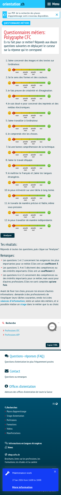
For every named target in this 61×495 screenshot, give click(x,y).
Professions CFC (12, 330)
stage (23, 304)
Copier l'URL (52, 345)
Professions (12, 420)
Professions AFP (12, 334)
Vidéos (9, 428)
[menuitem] (55, 404)
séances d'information (12, 300)
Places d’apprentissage (16, 411)
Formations (11, 424)
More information (22, 487)
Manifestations (13, 433)
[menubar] (53, 4)
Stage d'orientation (15, 415)
